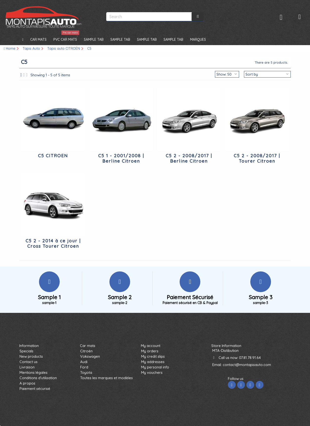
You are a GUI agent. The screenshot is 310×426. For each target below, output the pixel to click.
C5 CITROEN (53, 156)
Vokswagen (90, 356)
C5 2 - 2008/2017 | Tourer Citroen (257, 158)
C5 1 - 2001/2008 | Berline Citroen (121, 158)
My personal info (155, 367)
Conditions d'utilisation (38, 378)
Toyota (86, 372)
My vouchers (152, 372)
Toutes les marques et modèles (106, 378)
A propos (27, 383)
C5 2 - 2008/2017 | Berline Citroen (189, 158)
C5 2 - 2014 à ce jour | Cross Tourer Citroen (53, 243)
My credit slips (153, 356)
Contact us (28, 361)
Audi (83, 361)
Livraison (27, 367)
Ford (84, 367)
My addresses (153, 361)
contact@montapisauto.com (247, 364)
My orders (149, 351)
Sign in (281, 17)
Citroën (86, 351)
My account (150, 345)
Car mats (87, 345)
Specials (26, 351)
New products (31, 356)
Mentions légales (33, 372)
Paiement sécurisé (34, 388)
